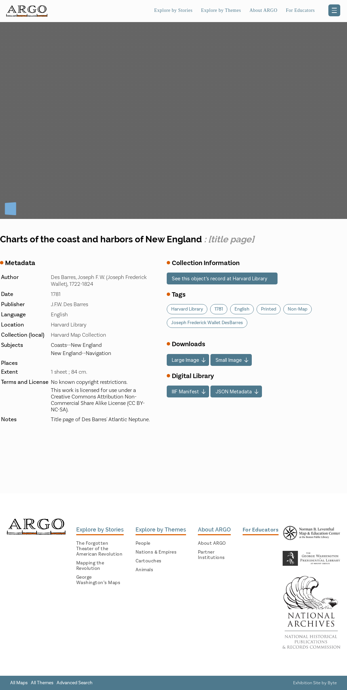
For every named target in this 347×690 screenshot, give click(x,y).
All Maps (19, 683)
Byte (332, 682)
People (143, 543)
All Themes (42, 683)
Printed (268, 309)
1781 (219, 309)
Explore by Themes (221, 10)
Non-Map (297, 309)
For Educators (300, 10)
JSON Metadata (234, 391)
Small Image (229, 360)
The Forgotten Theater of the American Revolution (99, 548)
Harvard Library (187, 309)
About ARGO (263, 10)
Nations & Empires (156, 552)
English (241, 309)
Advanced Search (75, 683)
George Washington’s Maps (98, 580)
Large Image (185, 360)
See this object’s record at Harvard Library (219, 278)
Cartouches (149, 561)
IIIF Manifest (185, 391)
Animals (145, 570)
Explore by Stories (173, 10)
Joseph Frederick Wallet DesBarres (207, 323)
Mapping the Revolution (90, 566)
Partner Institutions (211, 555)
